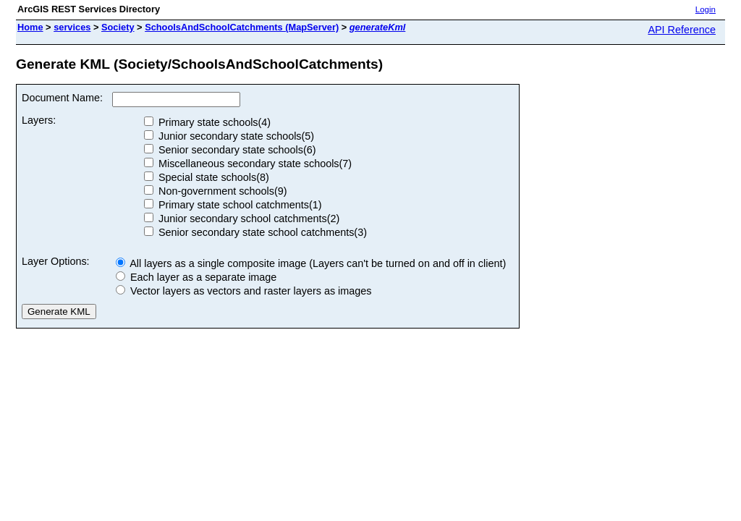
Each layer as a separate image (196, 277)
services (72, 27)
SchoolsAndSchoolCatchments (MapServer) (242, 27)
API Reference (682, 29)
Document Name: (62, 97)
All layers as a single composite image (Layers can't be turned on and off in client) (311, 263)
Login (705, 9)
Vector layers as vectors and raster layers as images (244, 291)
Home (30, 27)
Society (118, 27)
